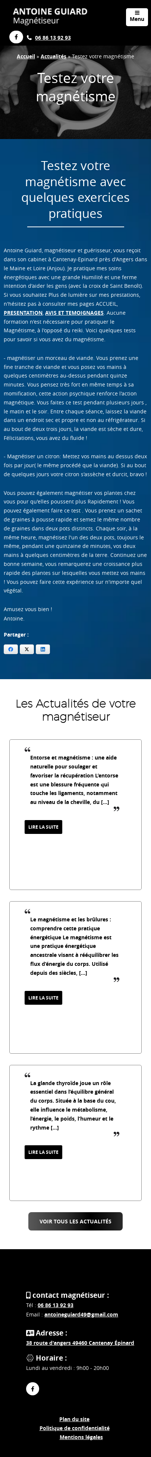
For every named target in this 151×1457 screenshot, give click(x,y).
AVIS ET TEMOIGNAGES (74, 312)
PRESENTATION (23, 312)
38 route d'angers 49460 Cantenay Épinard (80, 1342)
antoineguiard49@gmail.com (81, 1314)
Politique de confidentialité (75, 1428)
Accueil (26, 56)
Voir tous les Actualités (75, 1221)
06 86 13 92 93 (53, 37)
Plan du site (74, 1419)
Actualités (53, 56)
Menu (137, 16)
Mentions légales (81, 1437)
